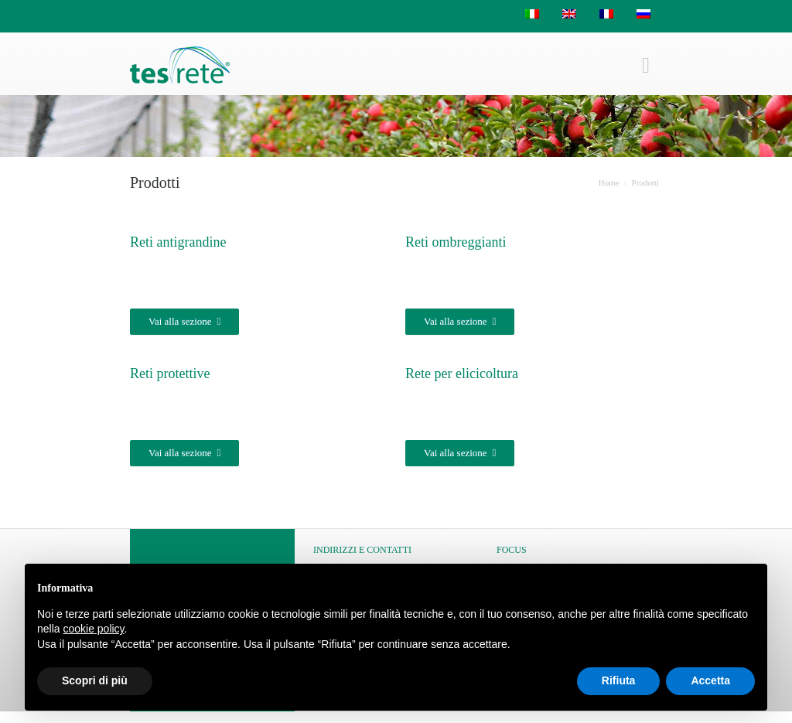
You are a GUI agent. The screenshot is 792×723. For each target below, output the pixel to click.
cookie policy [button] (93, 628)
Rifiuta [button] (619, 680)
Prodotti (645, 182)
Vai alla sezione (184, 321)
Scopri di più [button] (95, 680)
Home (609, 182)
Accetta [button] (710, 680)
